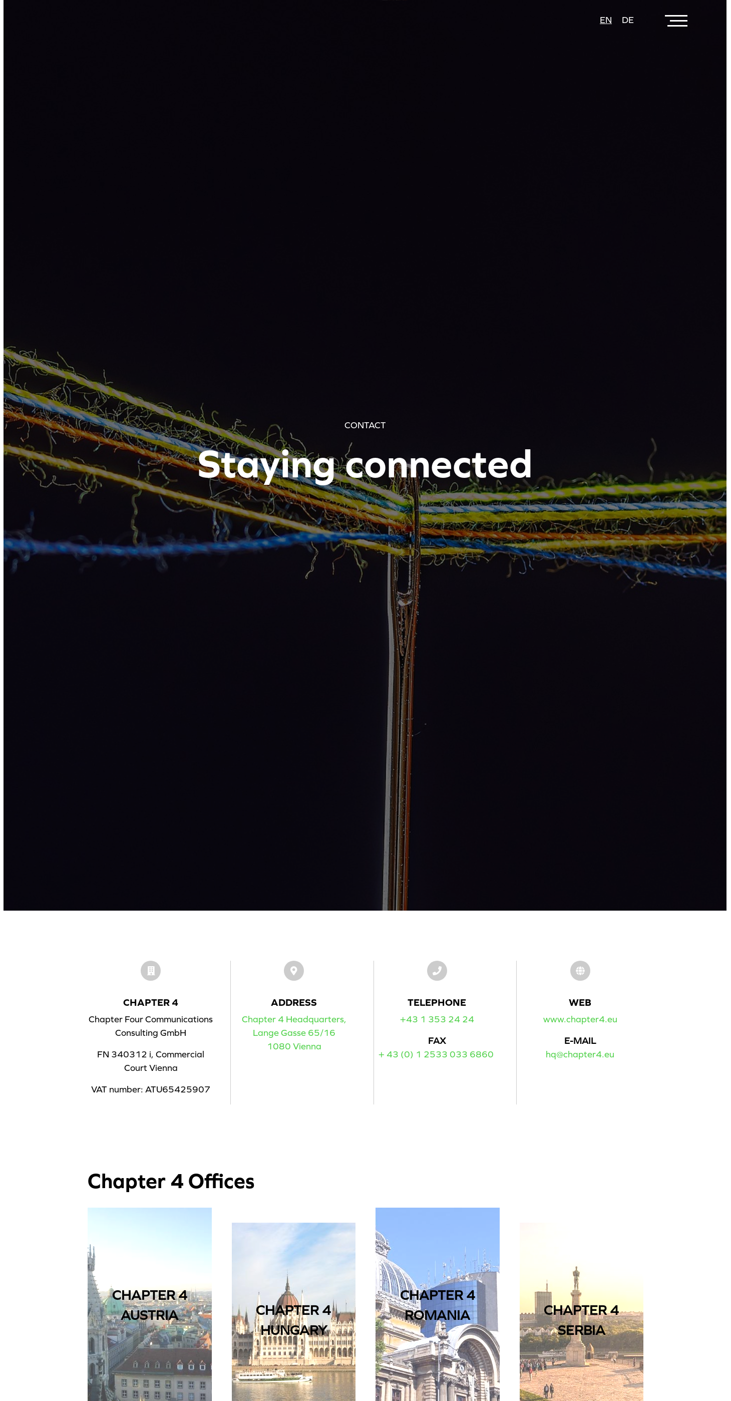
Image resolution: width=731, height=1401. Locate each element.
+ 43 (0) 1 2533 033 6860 (436, 1054)
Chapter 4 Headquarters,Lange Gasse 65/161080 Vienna (294, 1033)
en (606, 20)
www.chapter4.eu (580, 1019)
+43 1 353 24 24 (437, 1019)
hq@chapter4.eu (580, 1054)
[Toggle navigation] (677, 20)
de (628, 20)
